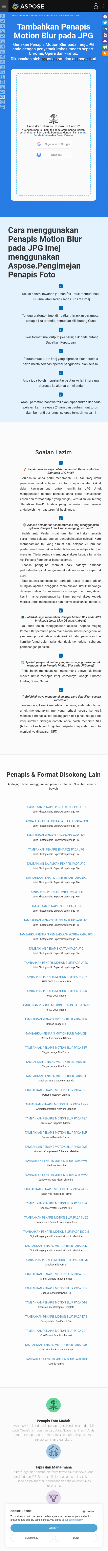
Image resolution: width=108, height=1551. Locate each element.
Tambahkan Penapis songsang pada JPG (56, 835)
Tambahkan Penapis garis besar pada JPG (56, 877)
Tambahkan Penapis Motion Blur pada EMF (56, 1132)
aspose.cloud (84, 58)
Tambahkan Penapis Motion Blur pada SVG (56, 1203)
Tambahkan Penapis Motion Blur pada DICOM (56, 1231)
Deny (76, 1538)
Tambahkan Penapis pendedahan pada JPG (56, 807)
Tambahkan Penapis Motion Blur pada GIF (56, 1076)
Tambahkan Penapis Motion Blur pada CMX (56, 1345)
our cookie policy (74, 1519)
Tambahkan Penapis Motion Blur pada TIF (56, 1061)
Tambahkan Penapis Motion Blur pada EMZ (56, 1146)
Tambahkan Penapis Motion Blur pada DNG (56, 1274)
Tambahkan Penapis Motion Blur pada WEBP (56, 1189)
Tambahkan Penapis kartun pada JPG (56, 948)
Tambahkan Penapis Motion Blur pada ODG (56, 1288)
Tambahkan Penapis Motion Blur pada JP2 (56, 977)
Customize (31, 1538)
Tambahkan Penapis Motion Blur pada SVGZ (56, 1217)
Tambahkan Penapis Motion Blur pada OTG (56, 1302)
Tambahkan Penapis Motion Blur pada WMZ (56, 1175)
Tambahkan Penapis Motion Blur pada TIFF (56, 1047)
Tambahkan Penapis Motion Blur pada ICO (56, 1359)
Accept (54, 1528)
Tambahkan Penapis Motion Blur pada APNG (56, 1104)
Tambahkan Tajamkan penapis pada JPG (56, 863)
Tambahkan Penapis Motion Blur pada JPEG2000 (56, 1005)
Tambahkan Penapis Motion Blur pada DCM (56, 1245)
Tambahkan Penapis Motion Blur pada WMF (56, 1161)
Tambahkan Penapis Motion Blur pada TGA (56, 1118)
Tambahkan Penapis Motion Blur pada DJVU (56, 1260)
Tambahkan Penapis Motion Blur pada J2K (56, 991)
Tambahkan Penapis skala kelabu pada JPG (56, 821)
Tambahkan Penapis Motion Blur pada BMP (56, 1019)
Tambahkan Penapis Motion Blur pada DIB (56, 1033)
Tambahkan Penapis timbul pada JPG (56, 892)
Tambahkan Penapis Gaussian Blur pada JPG (56, 920)
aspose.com (52, 58)
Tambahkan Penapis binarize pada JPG (56, 849)
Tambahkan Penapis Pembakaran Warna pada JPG (56, 934)
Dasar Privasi (65, 135)
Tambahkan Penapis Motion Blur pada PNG (56, 1090)
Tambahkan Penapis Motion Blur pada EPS (56, 1316)
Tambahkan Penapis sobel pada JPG (56, 906)
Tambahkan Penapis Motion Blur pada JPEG (56, 962)
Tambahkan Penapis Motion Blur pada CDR (56, 1330)
